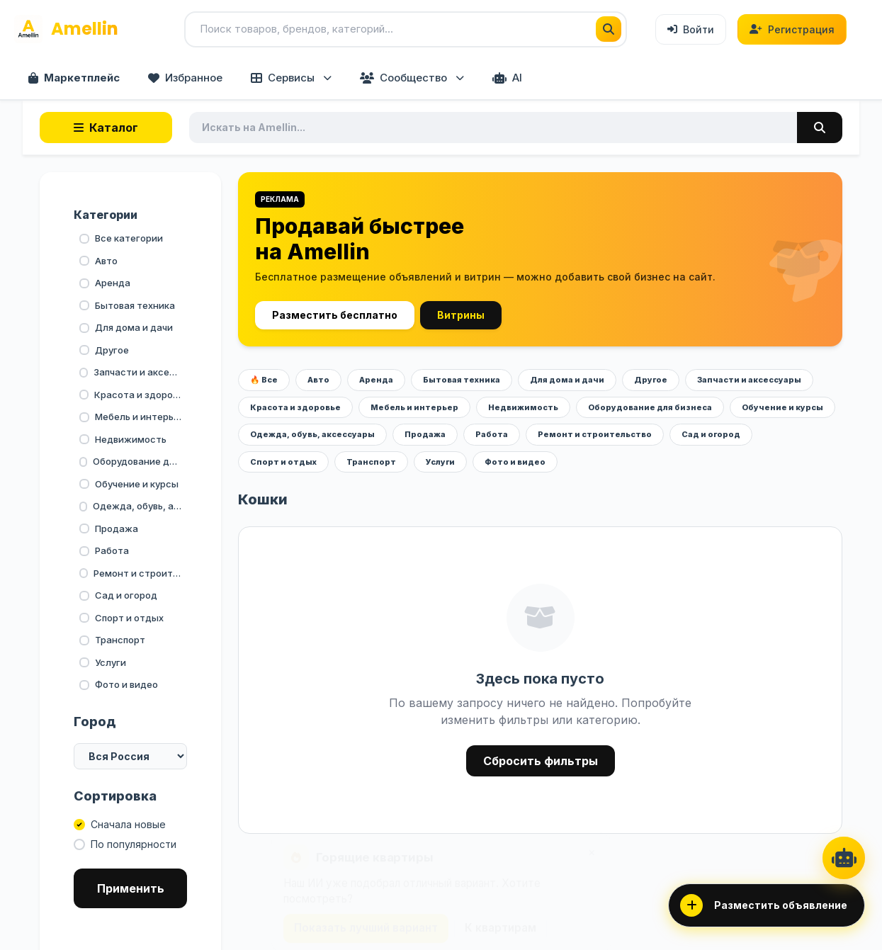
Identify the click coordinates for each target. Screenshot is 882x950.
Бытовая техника (461, 380)
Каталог (106, 127)
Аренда (376, 380)
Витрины (461, 315)
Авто (318, 380)
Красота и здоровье (295, 407)
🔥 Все (264, 380)
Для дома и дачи (567, 380)
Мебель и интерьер (414, 407)
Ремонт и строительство (595, 434)
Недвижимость (523, 407)
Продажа (425, 434)
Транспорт (371, 462)
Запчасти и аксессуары (749, 380)
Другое (650, 380)
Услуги (440, 462)
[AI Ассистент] (843, 858)
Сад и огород (711, 434)
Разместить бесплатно (334, 315)
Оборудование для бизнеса (650, 407)
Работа (491, 434)
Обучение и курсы (782, 407)
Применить (130, 888)
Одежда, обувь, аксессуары (312, 434)
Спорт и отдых (283, 462)
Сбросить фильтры (540, 761)
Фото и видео (515, 462)
